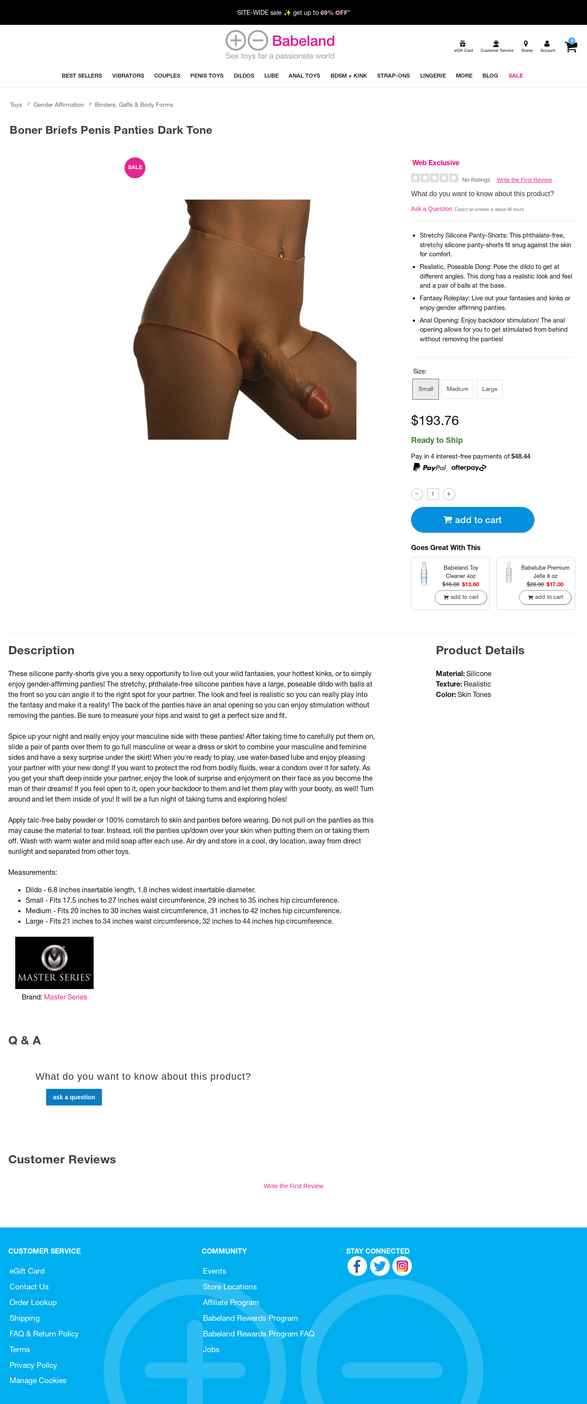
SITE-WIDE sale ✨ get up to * (293, 13)
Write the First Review (524, 180)
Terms (20, 1349)
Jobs (211, 1349)
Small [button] (425, 388)
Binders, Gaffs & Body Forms (134, 104)
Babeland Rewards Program (250, 1317)
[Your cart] (570, 47)
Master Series (65, 997)
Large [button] (489, 388)
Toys (16, 104)
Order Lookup (33, 1302)
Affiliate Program (231, 1302)
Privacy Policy (33, 1365)
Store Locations (230, 1286)
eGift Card (27, 1270)
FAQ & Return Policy (44, 1333)
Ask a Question (431, 208)
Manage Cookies (38, 1380)
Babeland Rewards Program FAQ (258, 1333)
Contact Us (29, 1286)
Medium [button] (458, 388)
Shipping (25, 1317)
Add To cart (472, 520)
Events (214, 1270)
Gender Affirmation (59, 104)
